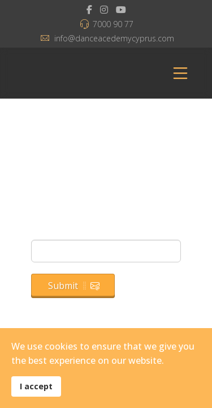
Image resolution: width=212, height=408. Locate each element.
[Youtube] (121, 9)
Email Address (64, 232)
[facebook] (89, 9)
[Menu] (180, 73)
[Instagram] (104, 9)
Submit (73, 285)
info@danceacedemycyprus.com (114, 38)
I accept (36, 386)
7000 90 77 (113, 24)
